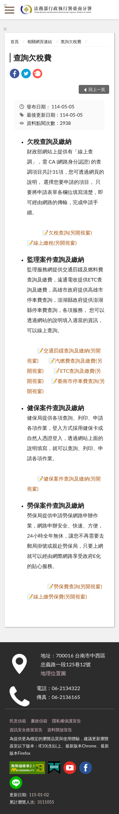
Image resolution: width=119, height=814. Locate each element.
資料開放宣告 (59, 729)
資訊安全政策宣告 (26, 729)
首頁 (14, 41)
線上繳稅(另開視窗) (55, 243)
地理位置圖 (53, 673)
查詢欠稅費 (71, 41)
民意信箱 (18, 720)
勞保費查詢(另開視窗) (78, 586)
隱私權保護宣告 (66, 720)
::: (5, 4)
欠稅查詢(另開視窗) (70, 232)
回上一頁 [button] (97, 89)
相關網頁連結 (39, 41)
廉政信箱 (39, 720)
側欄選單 (9, 10)
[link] (14, 74)
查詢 (109, 9)
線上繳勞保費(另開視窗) (60, 596)
